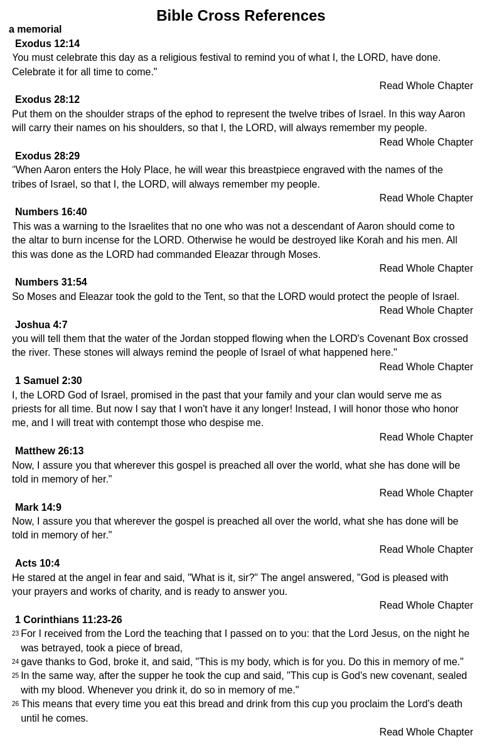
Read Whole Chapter (426, 85)
